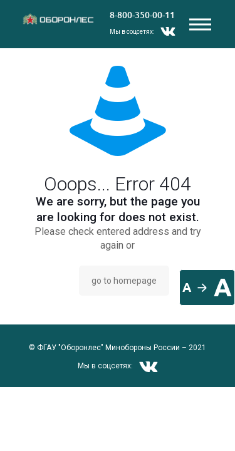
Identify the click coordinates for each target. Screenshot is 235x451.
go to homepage (124, 281)
